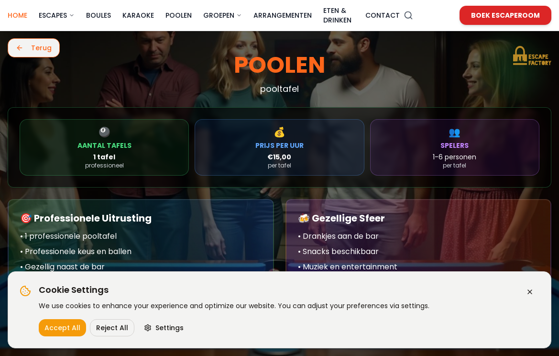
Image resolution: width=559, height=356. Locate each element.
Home (17, 15)
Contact (382, 15)
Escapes (57, 15)
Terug (34, 48)
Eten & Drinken (337, 15)
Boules (98, 15)
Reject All (112, 328)
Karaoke (138, 15)
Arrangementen (282, 15)
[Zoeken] (408, 15)
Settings (164, 328)
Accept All (62, 328)
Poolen (178, 15)
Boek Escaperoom (505, 15)
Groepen (222, 15)
